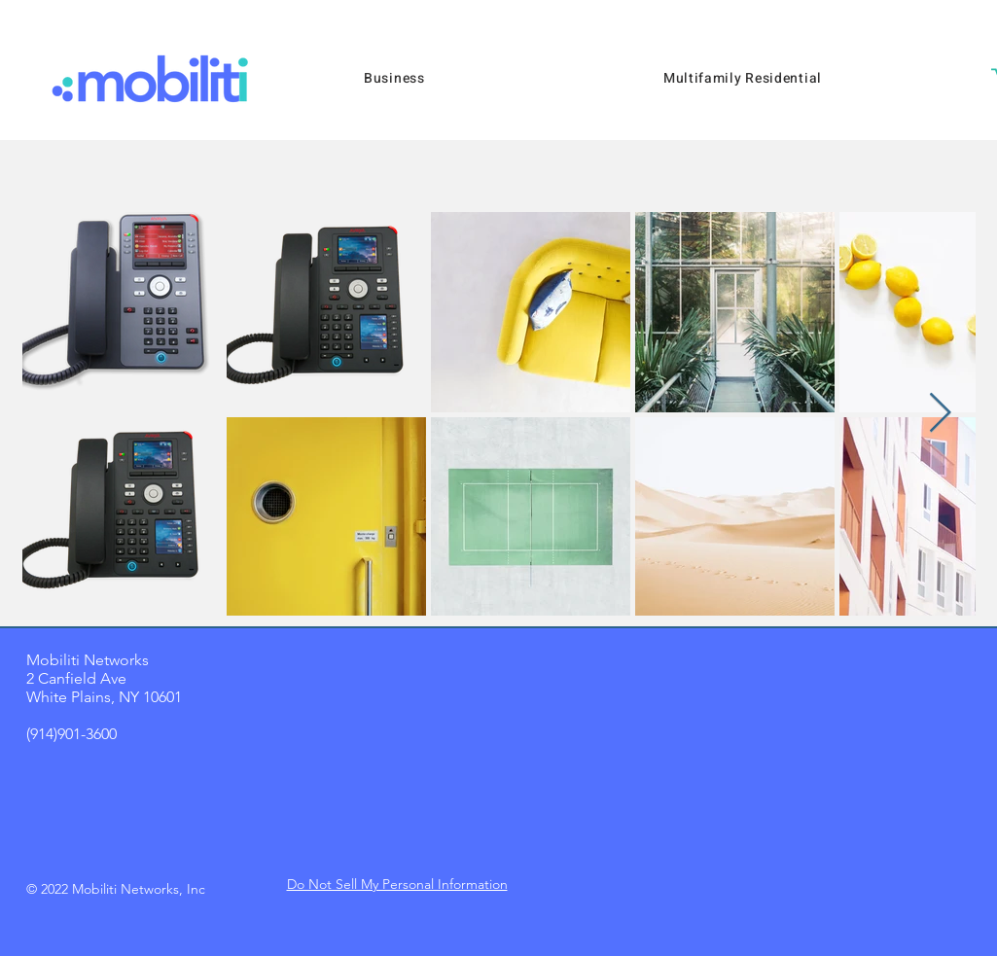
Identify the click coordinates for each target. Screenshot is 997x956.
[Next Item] (940, 413)
